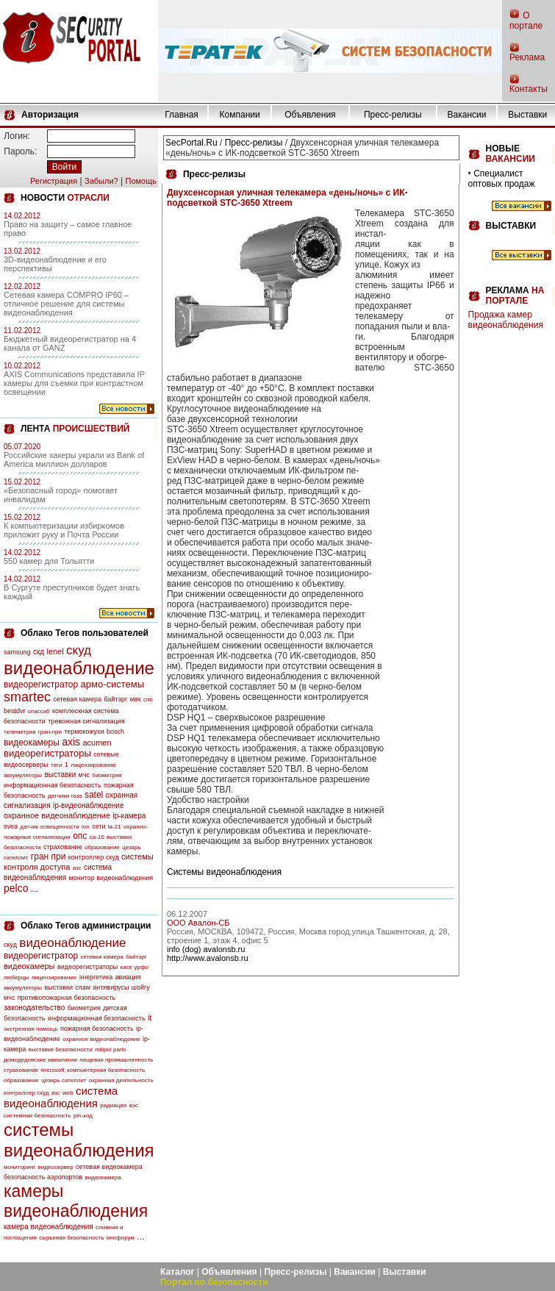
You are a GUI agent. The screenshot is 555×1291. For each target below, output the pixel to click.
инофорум (121, 1237)
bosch (115, 731)
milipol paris (110, 1049)
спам (82, 987)
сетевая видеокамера (109, 1166)
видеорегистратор (41, 684)
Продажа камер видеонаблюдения (505, 320)
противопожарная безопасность (66, 997)
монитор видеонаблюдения (111, 877)
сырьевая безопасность (71, 1237)
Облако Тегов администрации (86, 925)
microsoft (52, 1070)
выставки (60, 774)
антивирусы (111, 987)
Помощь (141, 180)
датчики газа (65, 796)
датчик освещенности (49, 826)
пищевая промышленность (116, 1059)
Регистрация (53, 180)
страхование (62, 847)
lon (86, 826)
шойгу (141, 987)
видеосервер (55, 1167)
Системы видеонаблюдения (224, 872)
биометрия (106, 775)
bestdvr (15, 711)
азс (77, 868)
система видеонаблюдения (61, 1096)
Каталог (177, 1272)
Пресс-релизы (393, 115)
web (68, 1093)
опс (80, 836)
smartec (27, 697)
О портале (526, 20)
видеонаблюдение (79, 668)
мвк (135, 699)
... (34, 889)
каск (126, 967)
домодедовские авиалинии (40, 1059)
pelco (16, 888)
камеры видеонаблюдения (76, 1200)
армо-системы (113, 684)
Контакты (528, 89)
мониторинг (19, 1167)
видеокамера (103, 1177)
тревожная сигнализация (86, 721)
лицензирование (93, 765)
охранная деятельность (121, 1080)
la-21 (114, 826)
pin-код (83, 1115)
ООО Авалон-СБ (198, 922)
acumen (96, 742)
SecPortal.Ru (191, 142)
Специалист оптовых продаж (501, 178)
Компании (240, 115)
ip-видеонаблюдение (88, 805)
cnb (148, 699)
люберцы (16, 977)
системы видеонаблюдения (79, 1140)
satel (94, 795)
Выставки (527, 115)
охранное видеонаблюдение (57, 815)
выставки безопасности (61, 1049)
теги (56, 765)
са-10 (97, 837)
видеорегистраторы (47, 753)
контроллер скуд (93, 857)
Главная (181, 115)
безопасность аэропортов (43, 1177)
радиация (113, 1105)
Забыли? (101, 180)
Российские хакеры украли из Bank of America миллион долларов (74, 459)
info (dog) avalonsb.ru (206, 949)
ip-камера (129, 816)
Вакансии (467, 115)
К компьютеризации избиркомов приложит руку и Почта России (64, 530)
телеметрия (19, 732)
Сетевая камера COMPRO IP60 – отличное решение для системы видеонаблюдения (66, 303)
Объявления (309, 115)
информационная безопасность (52, 785)
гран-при (50, 732)
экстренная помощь (31, 1029)
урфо (141, 967)
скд (38, 652)
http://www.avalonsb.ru (207, 958)
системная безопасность (37, 1115)
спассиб (39, 711)
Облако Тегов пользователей (84, 633)
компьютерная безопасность (106, 1070)
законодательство (34, 1008)
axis (71, 742)
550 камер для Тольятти (49, 561)
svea (11, 826)
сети (98, 826)
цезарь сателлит (63, 1080)
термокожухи (84, 731)
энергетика (96, 977)
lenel (54, 651)
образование (102, 847)
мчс (84, 775)
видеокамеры (32, 742)
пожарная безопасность (97, 1028)
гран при (48, 856)
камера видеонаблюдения (48, 1227)
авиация (128, 977)
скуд (78, 650)
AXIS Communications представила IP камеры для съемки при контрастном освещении (74, 383)
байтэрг (115, 699)
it (149, 1018)
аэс (133, 1105)
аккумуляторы (23, 775)
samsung (17, 652)
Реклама (527, 57)
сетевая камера (77, 699)
